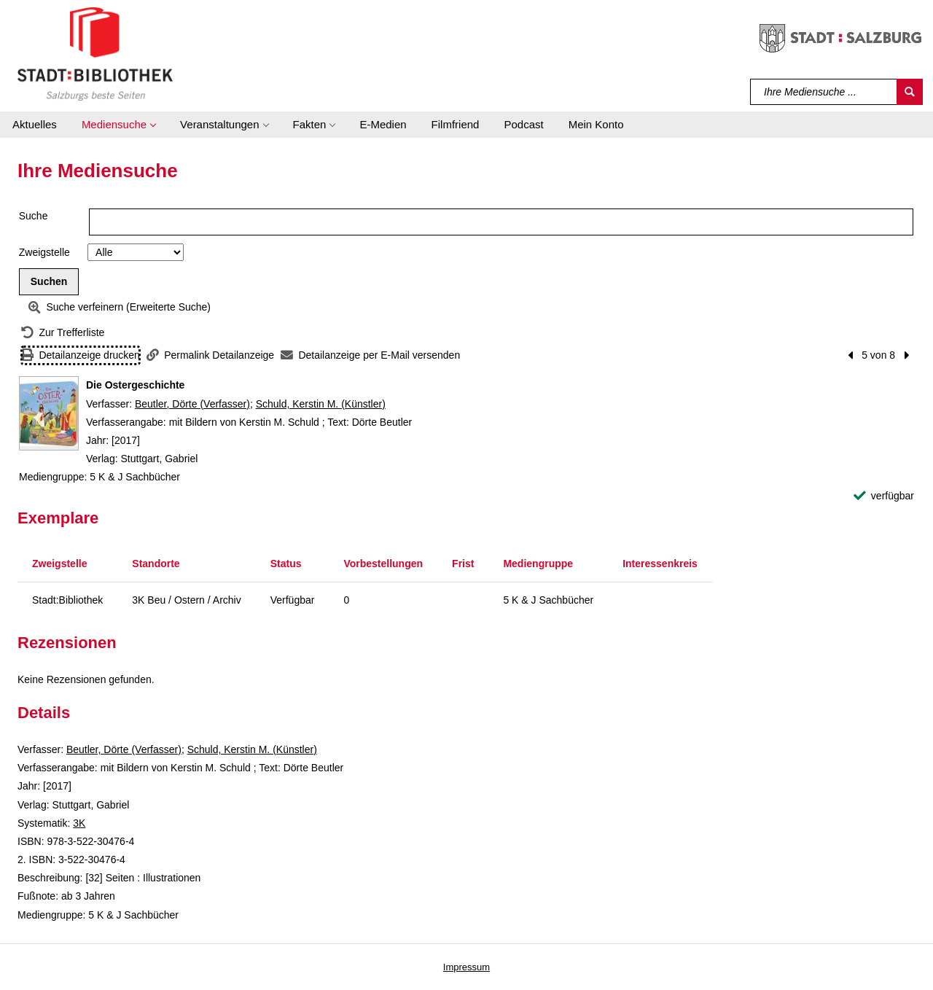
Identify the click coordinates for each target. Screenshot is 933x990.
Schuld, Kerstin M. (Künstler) (321, 404)
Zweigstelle (44, 252)
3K (79, 823)
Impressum (466, 967)
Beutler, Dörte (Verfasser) (192, 404)
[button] (118, 125)
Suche (33, 216)
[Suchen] (910, 92)
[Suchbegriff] (824, 91)
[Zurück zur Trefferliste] (62, 333)
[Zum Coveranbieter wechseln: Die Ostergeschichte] (49, 413)
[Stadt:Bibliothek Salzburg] (95, 53)
